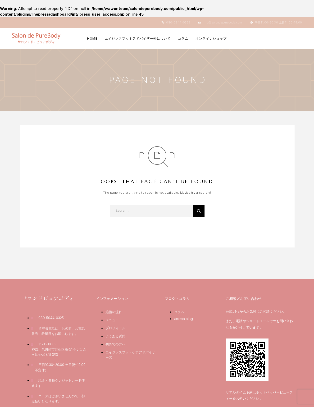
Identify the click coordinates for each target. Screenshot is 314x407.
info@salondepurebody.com (222, 22)
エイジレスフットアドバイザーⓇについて (138, 38)
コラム (183, 38)
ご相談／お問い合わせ (243, 298)
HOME (92, 38)
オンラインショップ (211, 38)
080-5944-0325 (178, 22)
